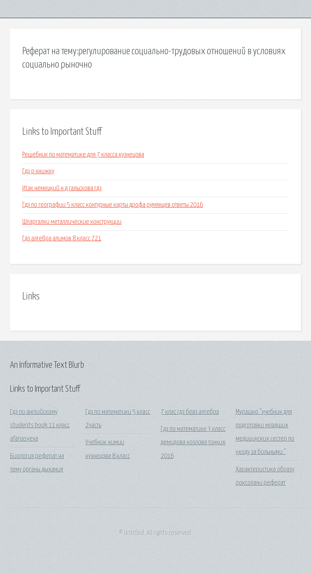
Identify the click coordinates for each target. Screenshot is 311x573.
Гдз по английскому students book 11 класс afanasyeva (40, 426)
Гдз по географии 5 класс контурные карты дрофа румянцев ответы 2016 (112, 205)
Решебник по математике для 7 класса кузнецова (83, 154)
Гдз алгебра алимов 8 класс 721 (61, 238)
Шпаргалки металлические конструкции (71, 222)
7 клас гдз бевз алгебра (190, 412)
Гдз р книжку (38, 171)
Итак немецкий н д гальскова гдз (62, 188)
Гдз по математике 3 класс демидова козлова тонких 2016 (193, 443)
